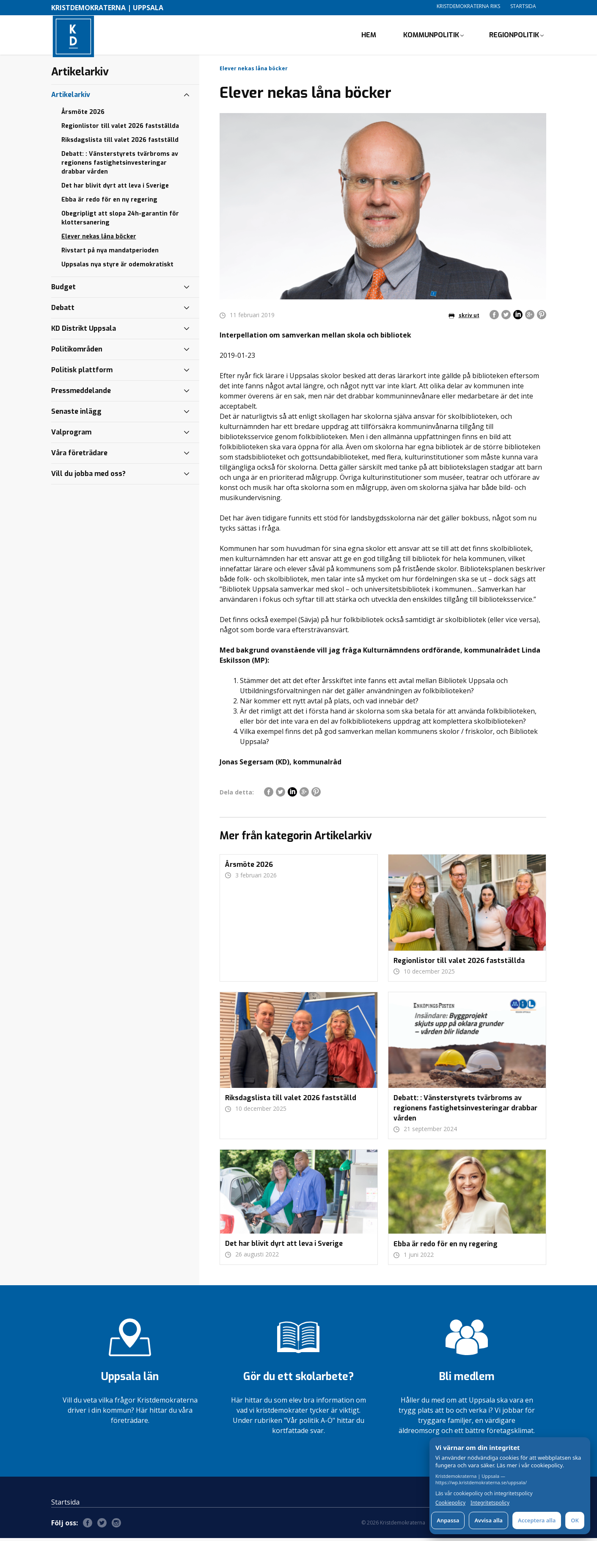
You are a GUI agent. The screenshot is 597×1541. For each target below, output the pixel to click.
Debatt (62, 310)
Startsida (523, 6)
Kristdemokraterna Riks (468, 6)
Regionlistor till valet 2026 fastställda (120, 129)
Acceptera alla (537, 1520)
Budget (63, 289)
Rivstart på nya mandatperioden (110, 253)
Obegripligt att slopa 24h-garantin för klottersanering (120, 221)
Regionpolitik (514, 36)
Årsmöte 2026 (83, 115)
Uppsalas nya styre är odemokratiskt (117, 267)
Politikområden (76, 352)
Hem (368, 36)
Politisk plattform (82, 372)
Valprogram (71, 435)
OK (575, 1520)
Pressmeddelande (81, 393)
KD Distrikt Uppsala (83, 331)
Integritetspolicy (489, 1503)
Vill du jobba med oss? (88, 476)
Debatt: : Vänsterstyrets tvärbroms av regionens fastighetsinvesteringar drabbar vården (119, 166)
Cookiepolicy (450, 1503)
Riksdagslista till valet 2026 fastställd (120, 143)
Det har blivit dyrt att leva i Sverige (115, 189)
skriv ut (463, 318)
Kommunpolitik (431, 36)
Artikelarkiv (70, 97)
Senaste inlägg (76, 414)
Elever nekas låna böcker (98, 239)
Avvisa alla (488, 1520)
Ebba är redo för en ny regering (109, 203)
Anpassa (448, 1520)
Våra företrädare (79, 455)
